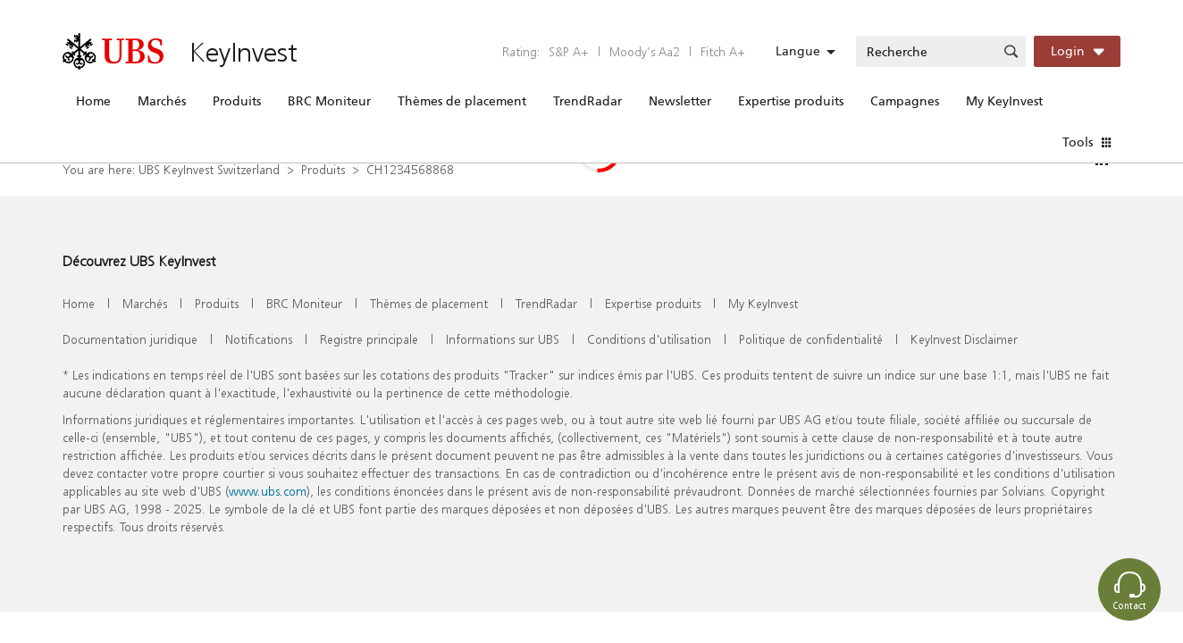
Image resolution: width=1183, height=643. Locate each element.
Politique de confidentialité (811, 338)
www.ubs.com (267, 490)
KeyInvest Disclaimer (964, 338)
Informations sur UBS (502, 338)
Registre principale (369, 338)
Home (93, 101)
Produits (237, 101)
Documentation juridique (130, 338)
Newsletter (680, 101)
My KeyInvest (1004, 101)
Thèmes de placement (462, 101)
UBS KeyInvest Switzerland (209, 169)
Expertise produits (790, 101)
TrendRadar (587, 101)
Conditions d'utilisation (649, 338)
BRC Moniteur (329, 101)
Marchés (162, 101)
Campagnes (904, 101)
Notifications (258, 338)
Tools (1077, 142)
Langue (798, 51)
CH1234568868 (410, 169)
